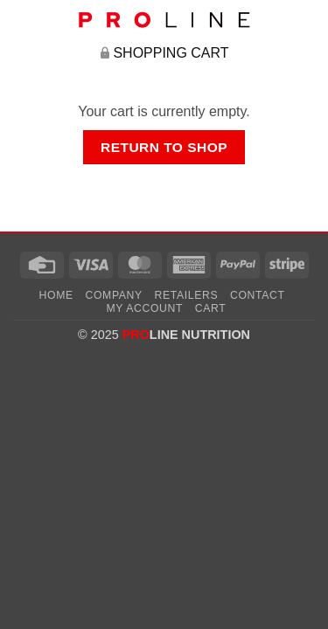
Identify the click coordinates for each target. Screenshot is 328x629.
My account (145, 308)
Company (114, 295)
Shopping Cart (170, 52)
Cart (211, 308)
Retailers (187, 295)
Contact (257, 295)
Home (56, 295)
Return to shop (164, 147)
